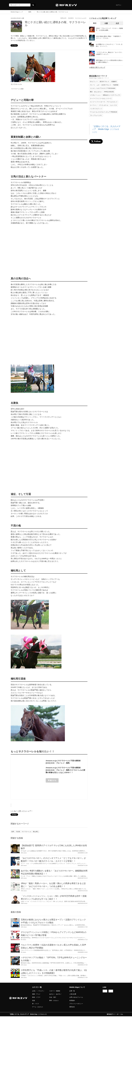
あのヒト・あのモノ (55, 994)
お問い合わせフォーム (76, 997)
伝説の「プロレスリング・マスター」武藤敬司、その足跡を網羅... (109, 29)
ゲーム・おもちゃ (37, 1007)
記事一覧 (72, 991)
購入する (52, 780)
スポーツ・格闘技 (54, 991)
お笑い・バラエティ (38, 991)
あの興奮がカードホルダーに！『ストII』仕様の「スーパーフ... (109, 45)
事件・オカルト (54, 1000)
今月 (117, 23)
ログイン (118, 5)
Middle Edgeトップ (17, 12)
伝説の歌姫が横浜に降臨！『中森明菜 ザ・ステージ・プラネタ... (109, 37)
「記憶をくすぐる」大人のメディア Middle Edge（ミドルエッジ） (106, 129)
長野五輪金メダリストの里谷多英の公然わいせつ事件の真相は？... (109, 61)
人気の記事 (72, 994)
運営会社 (72, 1007)
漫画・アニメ (36, 994)
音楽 (33, 1000)
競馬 (29, 12)
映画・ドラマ (36, 997)
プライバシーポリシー (76, 1003)
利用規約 (72, 1000)
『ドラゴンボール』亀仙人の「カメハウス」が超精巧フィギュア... (109, 53)
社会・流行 (52, 997)
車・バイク (35, 1003)
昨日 (94, 23)
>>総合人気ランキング (97, 67)
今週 (106, 23)
